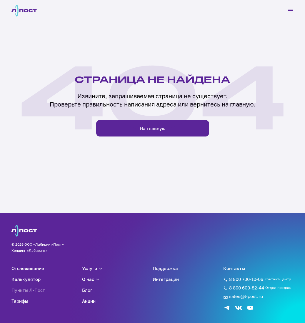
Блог (87, 290)
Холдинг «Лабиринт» (29, 250)
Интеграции (166, 279)
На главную (153, 128)
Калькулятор (26, 279)
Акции (89, 301)
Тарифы (19, 301)
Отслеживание (27, 268)
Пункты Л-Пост (28, 290)
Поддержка (165, 268)
